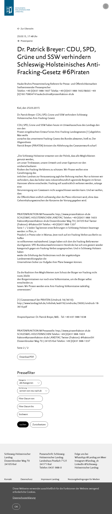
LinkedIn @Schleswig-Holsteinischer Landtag (86, 466)
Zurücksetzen (39, 424)
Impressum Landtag (50, 479)
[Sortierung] (33, 391)
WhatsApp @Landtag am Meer (90, 457)
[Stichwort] (30, 415)
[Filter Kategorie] (29, 383)
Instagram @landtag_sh (87, 460)
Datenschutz (26, 479)
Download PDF (26, 356)
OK (16, 506)
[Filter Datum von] (30, 399)
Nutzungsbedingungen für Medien (84, 479)
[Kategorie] (29, 383)
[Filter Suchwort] (30, 415)
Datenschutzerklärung (24, 497)
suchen (22, 424)
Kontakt (8, 479)
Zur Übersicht (27, 28)
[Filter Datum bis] (30, 407)
